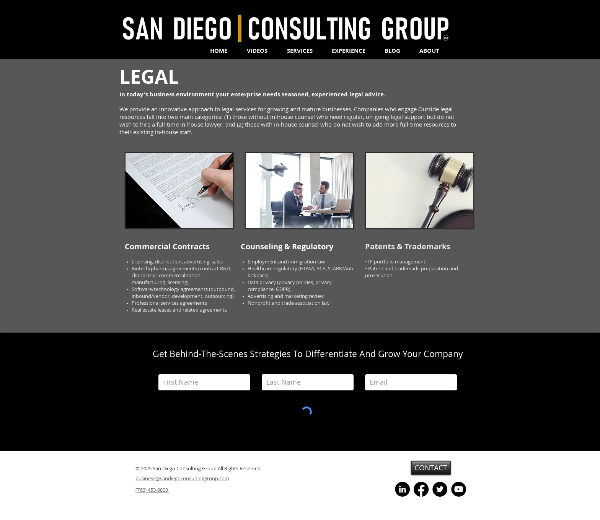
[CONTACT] (431, 468)
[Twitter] (439, 489)
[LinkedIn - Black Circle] (402, 489)
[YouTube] (458, 489)
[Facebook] (421, 489)
